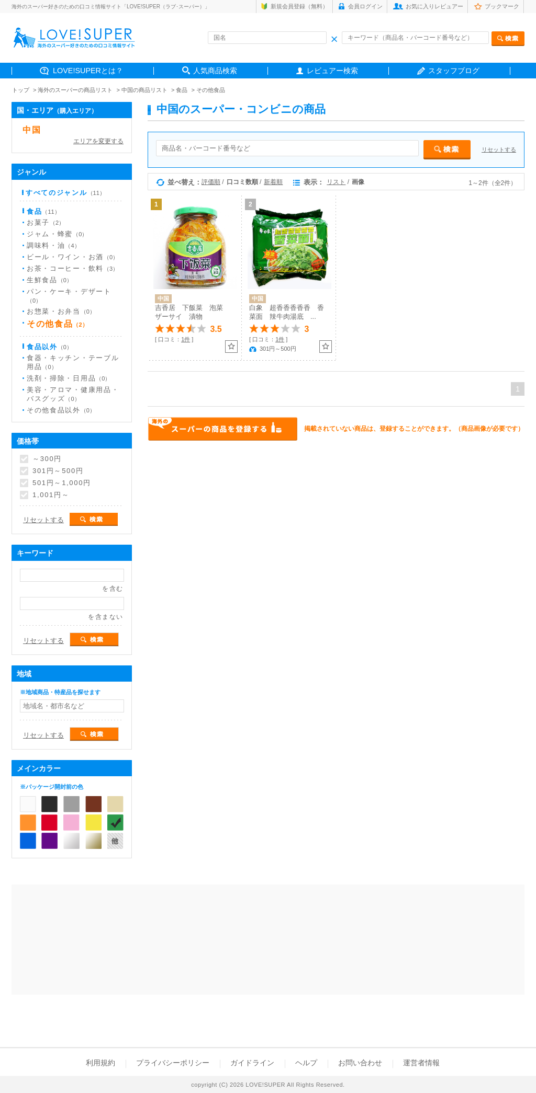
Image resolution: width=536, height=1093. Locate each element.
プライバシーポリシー (172, 1063)
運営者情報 (421, 1063)
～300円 (47, 459)
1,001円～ (50, 495)
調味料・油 (53, 245)
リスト (336, 182)
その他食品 (210, 90)
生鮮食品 (49, 280)
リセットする (499, 149)
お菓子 (45, 222)
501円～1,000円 (61, 483)
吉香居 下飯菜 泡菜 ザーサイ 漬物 (192, 312)
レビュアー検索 (332, 70)
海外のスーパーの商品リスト (75, 90)
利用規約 (100, 1063)
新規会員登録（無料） (299, 6)
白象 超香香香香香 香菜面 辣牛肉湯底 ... (286, 312)
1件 (185, 339)
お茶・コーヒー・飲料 (72, 268)
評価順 (211, 182)
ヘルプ (306, 1063)
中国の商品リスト (144, 90)
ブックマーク (502, 6)
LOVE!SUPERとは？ (88, 70)
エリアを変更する (98, 141)
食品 (181, 90)
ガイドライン (252, 1063)
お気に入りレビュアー (434, 6)
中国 (32, 129)
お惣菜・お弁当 (61, 311)
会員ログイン (365, 6)
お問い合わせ (360, 1063)
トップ (20, 90)
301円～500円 (58, 471)
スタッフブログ (453, 70)
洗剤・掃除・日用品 (68, 378)
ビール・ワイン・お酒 (72, 257)
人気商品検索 (215, 70)
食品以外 (49, 347)
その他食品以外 (61, 410)
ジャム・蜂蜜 (57, 234)
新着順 (273, 182)
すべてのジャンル (65, 193)
